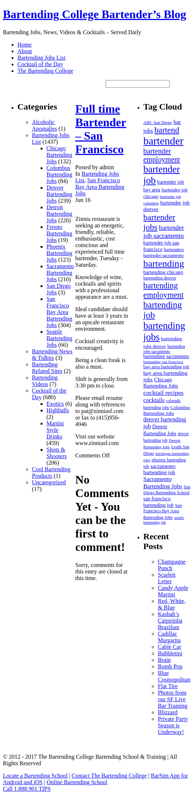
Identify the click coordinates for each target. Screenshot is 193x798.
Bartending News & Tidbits (52, 354)
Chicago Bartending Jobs (59, 154)
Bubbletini (170, 653)
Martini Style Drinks (55, 430)
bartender (163, 141)
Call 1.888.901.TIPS (27, 789)
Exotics (55, 404)
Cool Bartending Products (51, 472)
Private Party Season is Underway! (173, 725)
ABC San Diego (157, 122)
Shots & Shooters (56, 452)
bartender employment (161, 155)
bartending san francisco (163, 362)
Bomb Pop (170, 666)
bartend (167, 130)
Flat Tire (168, 686)
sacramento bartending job (159, 469)
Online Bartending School (77, 782)
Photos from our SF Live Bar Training (172, 699)
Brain (164, 660)
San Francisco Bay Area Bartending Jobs (59, 312)
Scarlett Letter (167, 578)
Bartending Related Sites (47, 367)
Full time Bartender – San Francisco (100, 129)
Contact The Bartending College (109, 776)
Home (24, 44)
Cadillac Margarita (169, 637)
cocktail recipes (163, 392)
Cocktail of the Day (40, 64)
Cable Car (169, 647)
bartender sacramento (163, 255)
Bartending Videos (45, 380)
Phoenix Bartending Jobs (59, 253)
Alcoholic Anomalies (44, 125)
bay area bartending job (166, 366)
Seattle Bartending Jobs (59, 338)
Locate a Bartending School (35, 776)
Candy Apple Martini (173, 591)
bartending (163, 263)
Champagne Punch (171, 565)
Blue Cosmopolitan (174, 676)
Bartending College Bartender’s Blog (94, 14)
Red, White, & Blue (172, 604)
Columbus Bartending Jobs (59, 174)
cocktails (154, 400)
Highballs (57, 410)
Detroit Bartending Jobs (59, 213)
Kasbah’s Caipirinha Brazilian (170, 620)
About (24, 51)
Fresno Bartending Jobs (59, 233)
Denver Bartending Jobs (59, 194)
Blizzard (167, 712)
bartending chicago (163, 272)
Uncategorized (49, 482)
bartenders (174, 249)
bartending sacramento (166, 356)
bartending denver (159, 278)
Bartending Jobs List (41, 58)
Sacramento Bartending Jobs (60, 272)
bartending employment (163, 290)
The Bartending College (45, 71)
